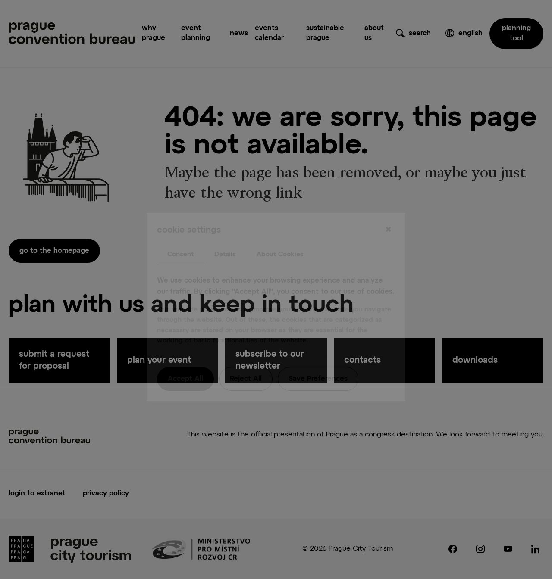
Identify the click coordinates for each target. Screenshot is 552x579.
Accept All (185, 361)
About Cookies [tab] (280, 236)
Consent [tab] (180, 236)
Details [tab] (225, 236)
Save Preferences (318, 361)
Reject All (246, 361)
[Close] (388, 212)
